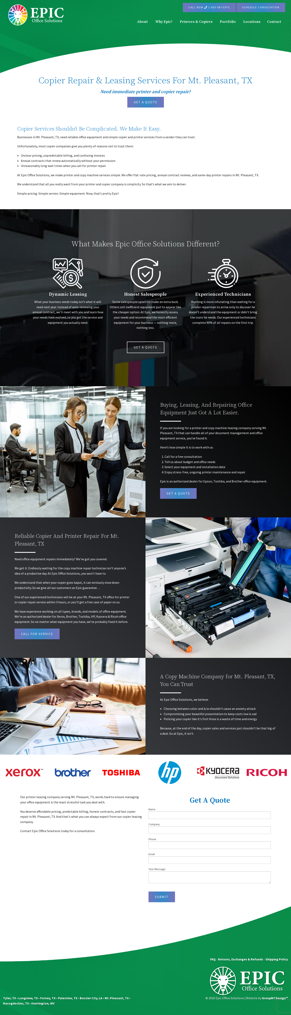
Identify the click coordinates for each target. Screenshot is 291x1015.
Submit (162, 897)
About (142, 21)
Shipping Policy (277, 959)
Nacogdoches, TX (16, 1003)
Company (210, 828)
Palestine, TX (67, 998)
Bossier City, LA (91, 998)
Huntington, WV (43, 1003)
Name (210, 813)
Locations (251, 21)
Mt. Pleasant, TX (117, 998)
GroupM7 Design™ (275, 998)
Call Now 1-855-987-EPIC (209, 7)
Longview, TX (28, 998)
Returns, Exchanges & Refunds (240, 959)
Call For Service (37, 634)
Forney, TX (48, 998)
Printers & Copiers (196, 21)
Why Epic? (163, 21)
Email (210, 858)
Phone (210, 843)
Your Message (210, 875)
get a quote (178, 493)
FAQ (213, 959)
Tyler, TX (9, 998)
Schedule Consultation (260, 7)
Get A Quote (145, 102)
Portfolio (228, 21)
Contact (274, 21)
